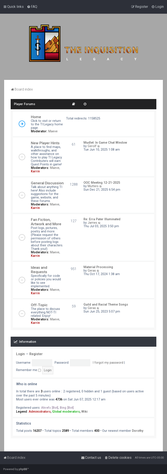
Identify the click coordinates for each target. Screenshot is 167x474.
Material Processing (98, 267)
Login (20, 354)
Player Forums (24, 104)
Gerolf (92, 146)
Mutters (93, 186)
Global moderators (66, 411)
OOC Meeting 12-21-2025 (102, 182)
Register (36, 354)
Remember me (28, 370)
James (92, 222)
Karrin (35, 171)
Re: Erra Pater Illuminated (102, 219)
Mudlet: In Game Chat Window (105, 142)
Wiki (84, 411)
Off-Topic (39, 305)
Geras (92, 270)
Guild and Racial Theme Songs (106, 304)
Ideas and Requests (39, 269)
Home (36, 117)
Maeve (53, 131)
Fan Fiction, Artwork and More (46, 221)
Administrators (40, 411)
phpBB (23, 469)
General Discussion (47, 183)
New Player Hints (45, 143)
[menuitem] (32, 7)
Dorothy (137, 430)
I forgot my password (108, 362)
